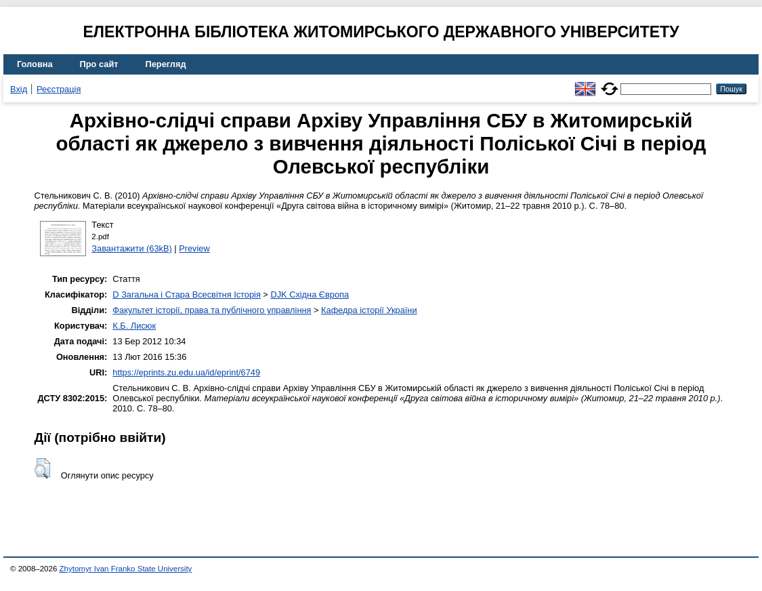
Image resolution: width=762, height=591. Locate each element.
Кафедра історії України (369, 310)
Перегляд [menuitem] (166, 64)
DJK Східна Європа (309, 294)
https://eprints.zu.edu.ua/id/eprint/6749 (186, 372)
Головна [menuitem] (35, 64)
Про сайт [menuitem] (99, 64)
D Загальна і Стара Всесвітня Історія (186, 294)
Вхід (18, 89)
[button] (42, 468)
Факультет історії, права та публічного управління (211, 310)
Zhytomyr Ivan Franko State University (126, 569)
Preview (194, 248)
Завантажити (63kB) (131, 248)
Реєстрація (59, 89)
